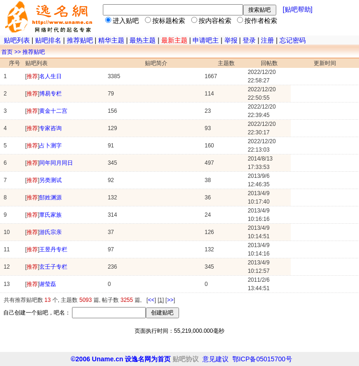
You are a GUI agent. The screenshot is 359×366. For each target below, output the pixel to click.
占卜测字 (50, 145)
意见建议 (216, 359)
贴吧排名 (48, 40)
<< (151, 300)
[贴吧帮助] (298, 9)
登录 (249, 40)
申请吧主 (206, 40)
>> (170, 300)
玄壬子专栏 (53, 267)
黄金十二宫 (53, 111)
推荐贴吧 (80, 40)
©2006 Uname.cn (97, 359)
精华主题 (111, 40)
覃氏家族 (50, 215)
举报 (230, 40)
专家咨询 (50, 128)
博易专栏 (50, 93)
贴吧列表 (17, 40)
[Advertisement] (179, 345)
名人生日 (50, 76)
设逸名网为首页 (148, 359)
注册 (267, 40)
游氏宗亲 (50, 232)
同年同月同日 (56, 163)
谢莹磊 (47, 284)
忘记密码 (293, 40)
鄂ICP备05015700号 (262, 359)
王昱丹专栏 (53, 249)
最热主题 (142, 40)
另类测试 (50, 180)
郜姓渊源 (50, 197)
